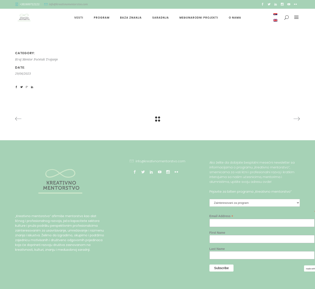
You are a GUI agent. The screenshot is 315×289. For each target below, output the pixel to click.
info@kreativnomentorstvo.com (68, 4)
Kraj (18, 59)
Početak (39, 59)
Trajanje (52, 59)
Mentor (27, 59)
